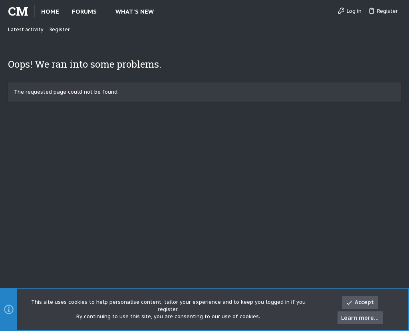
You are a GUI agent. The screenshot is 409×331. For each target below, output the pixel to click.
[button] (103, 11)
